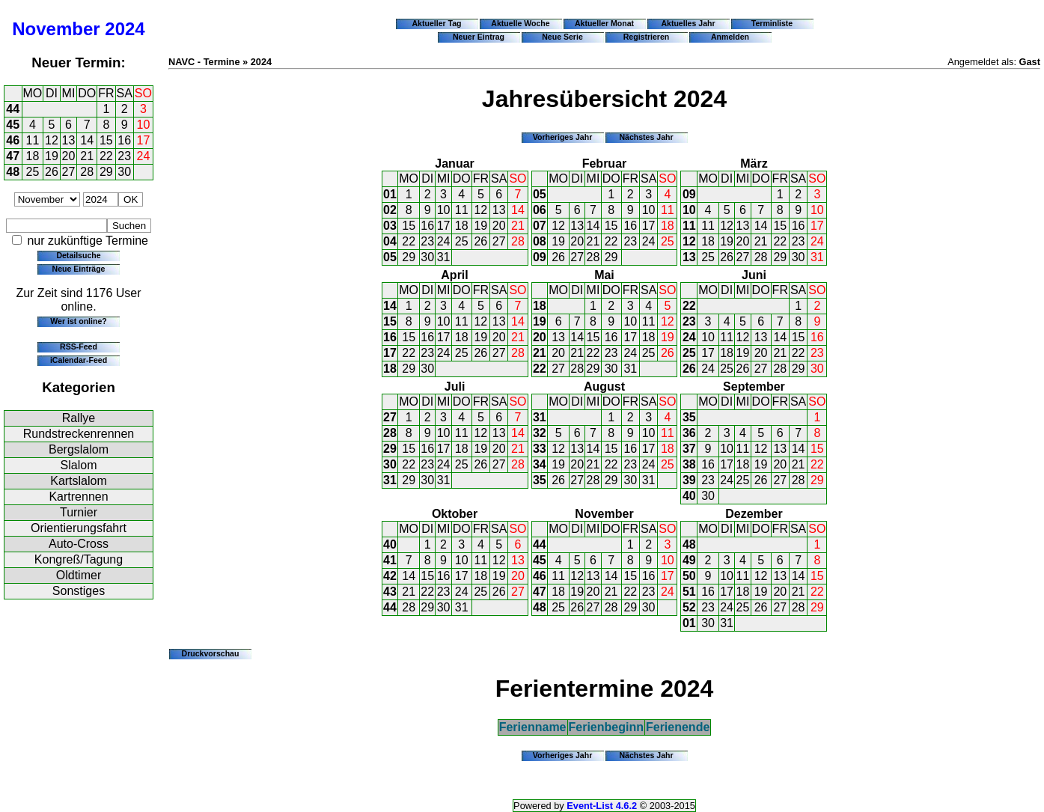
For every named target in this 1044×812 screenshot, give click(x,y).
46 (12, 140)
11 (33, 140)
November (56, 29)
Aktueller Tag (436, 23)
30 (124, 171)
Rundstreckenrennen (79, 433)
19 (51, 156)
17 (143, 140)
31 (444, 257)
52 (689, 607)
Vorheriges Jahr (563, 136)
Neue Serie (562, 36)
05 (390, 257)
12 (51, 140)
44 (12, 109)
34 (539, 464)
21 (87, 156)
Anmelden (730, 36)
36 (689, 433)
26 (51, 171)
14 (87, 140)
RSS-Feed (78, 346)
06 (539, 210)
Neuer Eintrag (478, 36)
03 (390, 225)
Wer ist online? (78, 321)
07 (539, 225)
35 (539, 480)
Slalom (79, 465)
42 (390, 576)
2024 (124, 29)
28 (87, 171)
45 (12, 124)
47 (12, 156)
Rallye (78, 418)
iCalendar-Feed (78, 359)
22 (106, 156)
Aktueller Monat (604, 23)
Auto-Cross (79, 543)
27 (69, 171)
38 (689, 464)
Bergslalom (79, 449)
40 (689, 495)
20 (69, 156)
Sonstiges (78, 590)
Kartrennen (78, 496)
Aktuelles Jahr (688, 23)
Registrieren (646, 36)
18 (33, 156)
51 (689, 591)
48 (12, 171)
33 (539, 448)
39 (689, 480)
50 (689, 576)
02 (390, 210)
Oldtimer (78, 575)
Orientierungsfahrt (78, 528)
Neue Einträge (79, 268)
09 (539, 257)
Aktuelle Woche (520, 23)
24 (143, 156)
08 (539, 241)
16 (124, 140)
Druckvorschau (210, 653)
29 (106, 171)
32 (539, 433)
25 (33, 171)
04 (390, 241)
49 (689, 560)
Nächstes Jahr (646, 136)
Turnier (78, 512)
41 (390, 560)
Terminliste (772, 23)
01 (390, 194)
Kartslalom (78, 480)
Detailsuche (78, 255)
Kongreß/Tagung (78, 559)
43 (390, 591)
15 (106, 140)
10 (143, 124)
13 (69, 140)
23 (124, 156)
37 (689, 448)
